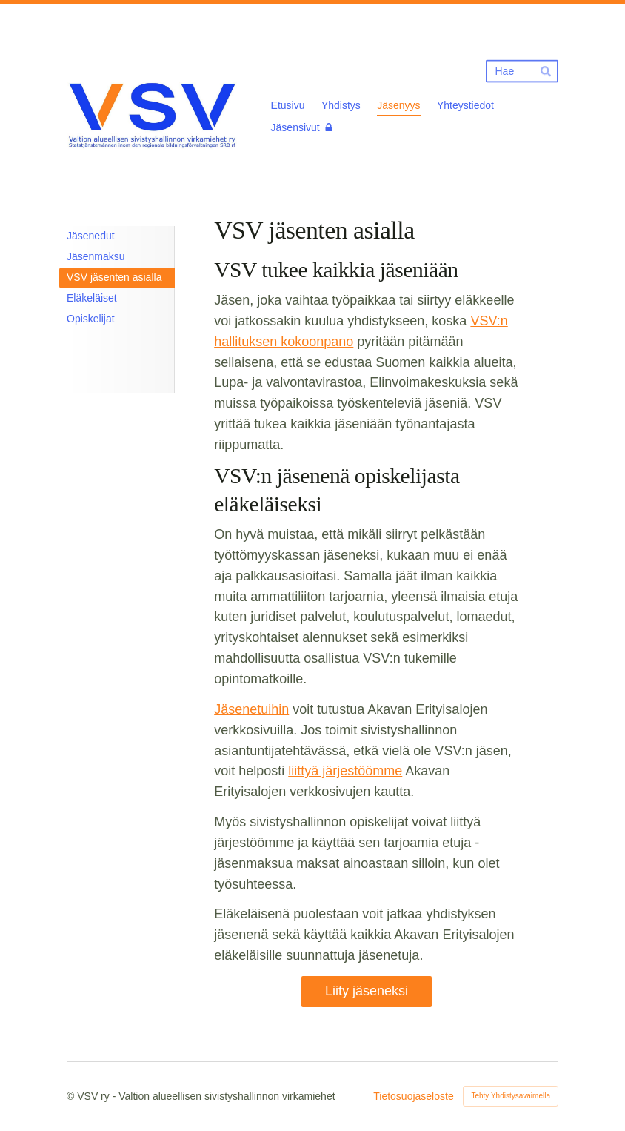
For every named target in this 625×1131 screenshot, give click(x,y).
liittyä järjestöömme (345, 770)
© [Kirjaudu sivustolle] (72, 1096)
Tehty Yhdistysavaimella (510, 1096)
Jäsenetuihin (251, 709)
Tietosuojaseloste (413, 1096)
